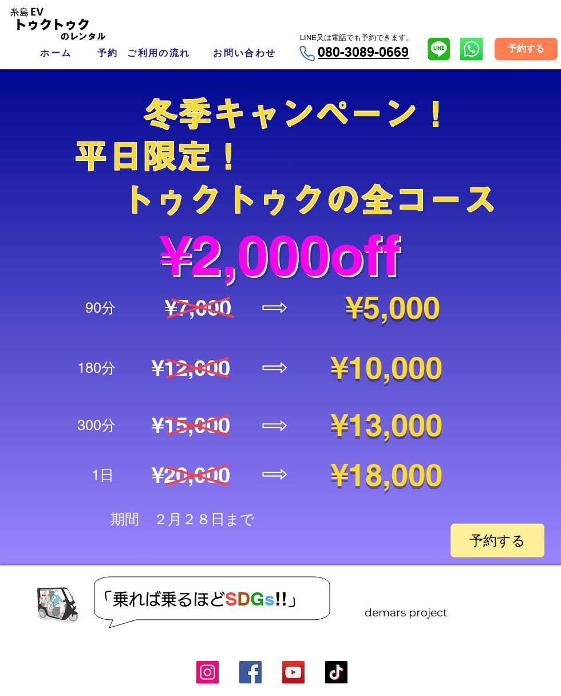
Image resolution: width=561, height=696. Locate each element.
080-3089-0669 (363, 52)
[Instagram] (207, 672)
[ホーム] (56, 53)
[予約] (108, 53)
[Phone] (306, 53)
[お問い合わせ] (244, 53)
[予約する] (526, 49)
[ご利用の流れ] (159, 53)
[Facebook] (250, 672)
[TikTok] (336, 672)
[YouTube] (293, 672)
